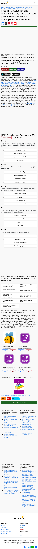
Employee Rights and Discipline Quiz (28, 420)
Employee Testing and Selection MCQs (10, 425)
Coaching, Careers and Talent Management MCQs (10, 421)
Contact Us (4, 533)
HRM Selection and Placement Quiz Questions (18, 104)
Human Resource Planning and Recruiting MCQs (10, 436)
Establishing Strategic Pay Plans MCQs (11, 428)
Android (22, 533)
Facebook (22, 525)
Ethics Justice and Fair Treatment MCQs (10, 431)
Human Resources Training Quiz (27, 433)
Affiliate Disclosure (6, 531)
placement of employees (20, 172)
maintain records (20, 236)
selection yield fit (20, 150)
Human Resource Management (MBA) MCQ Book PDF (15, 395)
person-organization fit (20, 157)
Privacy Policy (5, 529)
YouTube (22, 529)
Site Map (3, 527)
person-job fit (20, 160)
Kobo (8, 398)
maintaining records (20, 178)
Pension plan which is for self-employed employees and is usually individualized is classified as (29, 480)
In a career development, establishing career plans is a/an (11, 482)
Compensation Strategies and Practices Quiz (29, 416)
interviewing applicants (20, 175)
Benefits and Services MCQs (10, 416)
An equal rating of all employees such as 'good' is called (11, 478)
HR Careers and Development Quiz (27, 427)
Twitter (21, 527)
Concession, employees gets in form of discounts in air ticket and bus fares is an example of (11, 472)
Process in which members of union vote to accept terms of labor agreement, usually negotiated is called (29, 473)
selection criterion (20, 219)
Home (3, 525)
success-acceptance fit (20, 153)
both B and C (20, 225)
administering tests (20, 182)
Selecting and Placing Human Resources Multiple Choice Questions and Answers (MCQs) (18, 84)
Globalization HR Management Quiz (27, 423)
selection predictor (20, 222)
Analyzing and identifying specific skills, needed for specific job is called (11, 492)
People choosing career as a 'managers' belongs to (10, 487)
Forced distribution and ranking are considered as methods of (29, 505)
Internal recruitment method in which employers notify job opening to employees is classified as (28, 487)
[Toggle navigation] (35, 2)
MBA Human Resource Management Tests (19, 81)
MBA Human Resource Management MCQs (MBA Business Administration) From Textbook (16, 8)
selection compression (20, 215)
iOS (21, 535)
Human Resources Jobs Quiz (28, 430)
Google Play (15, 398)
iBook (3, 398)
